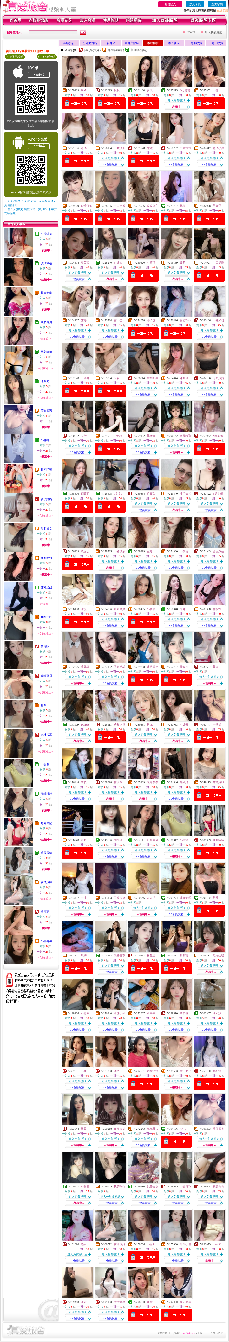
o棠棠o (118, 493)
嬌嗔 (84, 782)
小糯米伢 (218, 320)
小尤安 (184, 724)
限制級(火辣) (92, 50)
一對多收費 (195, 43)
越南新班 (46, 292)
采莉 (117, 378)
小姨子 (85, 1071)
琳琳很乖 (46, 735)
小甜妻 (85, 1186)
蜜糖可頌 (86, 205)
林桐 (182, 205)
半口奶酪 (218, 262)
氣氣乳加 (152, 1128)
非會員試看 (110, 164)
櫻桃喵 (118, 840)
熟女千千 (86, 1244)
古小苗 (118, 320)
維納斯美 (152, 378)
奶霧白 (151, 493)
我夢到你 (119, 1186)
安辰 (150, 90)
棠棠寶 (184, 955)
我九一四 (46, 617)
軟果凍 (45, 911)
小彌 (215, 90)
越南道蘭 (46, 823)
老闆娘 (217, 724)
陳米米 (184, 378)
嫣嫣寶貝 (46, 676)
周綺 (84, 90)
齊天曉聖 (185, 436)
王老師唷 (46, 351)
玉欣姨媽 (119, 897)
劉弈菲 (85, 493)
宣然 (150, 551)
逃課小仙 (119, 1013)
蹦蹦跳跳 (46, 793)
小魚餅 (45, 764)
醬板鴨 (217, 609)
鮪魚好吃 (218, 782)
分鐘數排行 (90, 43)
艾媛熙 (217, 205)
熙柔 (84, 1128)
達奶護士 (218, 1013)
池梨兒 (45, 381)
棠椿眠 (45, 646)
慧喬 (215, 897)
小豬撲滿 (119, 551)
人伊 (84, 436)
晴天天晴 (46, 852)
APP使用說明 (14, 56)
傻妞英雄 (119, 666)
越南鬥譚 (46, 469)
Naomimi (218, 436)
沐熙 (117, 1071)
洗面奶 (85, 551)
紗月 (84, 840)
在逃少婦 (46, 882)
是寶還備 (152, 840)
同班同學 (185, 1302)
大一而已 (185, 1071)
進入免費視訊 (176, 100)
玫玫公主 (152, 205)
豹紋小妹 (152, 1071)
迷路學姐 (152, 666)
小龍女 (151, 1244)
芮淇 (215, 666)
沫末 (84, 1302)
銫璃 (84, 148)
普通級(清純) (139, 50)
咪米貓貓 (218, 840)
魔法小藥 (218, 148)
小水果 (217, 1244)
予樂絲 (85, 378)
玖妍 (84, 955)
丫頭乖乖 (185, 148)
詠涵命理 (185, 897)
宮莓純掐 (46, 234)
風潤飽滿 (46, 322)
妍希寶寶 (119, 609)
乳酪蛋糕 (152, 1186)
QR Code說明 (46, 56)
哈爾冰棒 (119, 724)
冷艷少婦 (218, 378)
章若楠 (184, 1013)
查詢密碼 (217, 4)
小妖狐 (151, 609)
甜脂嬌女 (46, 528)
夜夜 (117, 90)
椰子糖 (151, 320)
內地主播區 (132, 43)
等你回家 (46, 410)
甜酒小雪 (185, 1244)
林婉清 (217, 1071)
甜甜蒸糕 (119, 1302)
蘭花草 (85, 666)
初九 (150, 724)
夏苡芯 (85, 262)
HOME (191, 32)
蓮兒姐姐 (46, 587)
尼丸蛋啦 (218, 955)
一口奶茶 (119, 205)
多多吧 (151, 897)
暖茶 (182, 262)
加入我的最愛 (213, 32)
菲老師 (151, 436)
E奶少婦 (218, 493)
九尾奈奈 (152, 782)
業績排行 (69, 43)
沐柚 (183, 1128)
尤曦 (150, 148)
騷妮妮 (184, 666)
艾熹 (84, 320)
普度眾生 (218, 551)
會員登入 (170, 4)
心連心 (118, 262)
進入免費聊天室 (77, 1254)
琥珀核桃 (46, 263)
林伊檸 (118, 782)
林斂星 (151, 955)
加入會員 (195, 4)
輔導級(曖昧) (116, 50)
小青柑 (85, 1013)
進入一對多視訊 (209, 677)
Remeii (118, 436)
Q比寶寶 (185, 90)
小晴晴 (151, 262)
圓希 (43, 705)
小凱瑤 (184, 551)
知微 (150, 1302)
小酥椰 (45, 440)
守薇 (84, 609)
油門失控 (185, 493)
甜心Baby (185, 320)
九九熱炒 (46, 558)
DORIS (85, 724)
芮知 (182, 609)
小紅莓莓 (46, 941)
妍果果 (151, 1013)
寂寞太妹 (119, 1128)
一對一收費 (216, 43)
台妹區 (111, 43)
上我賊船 (119, 148)
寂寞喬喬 (218, 1186)
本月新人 (174, 43)
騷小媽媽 (46, 499)
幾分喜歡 (119, 955)
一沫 (84, 897)
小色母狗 (185, 1186)
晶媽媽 (184, 782)
